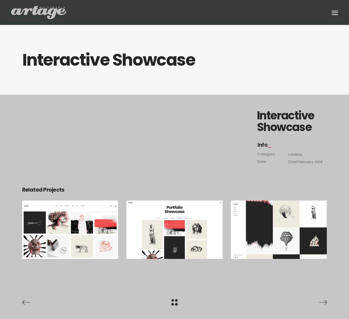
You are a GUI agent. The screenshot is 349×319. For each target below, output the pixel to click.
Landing (295, 154)
